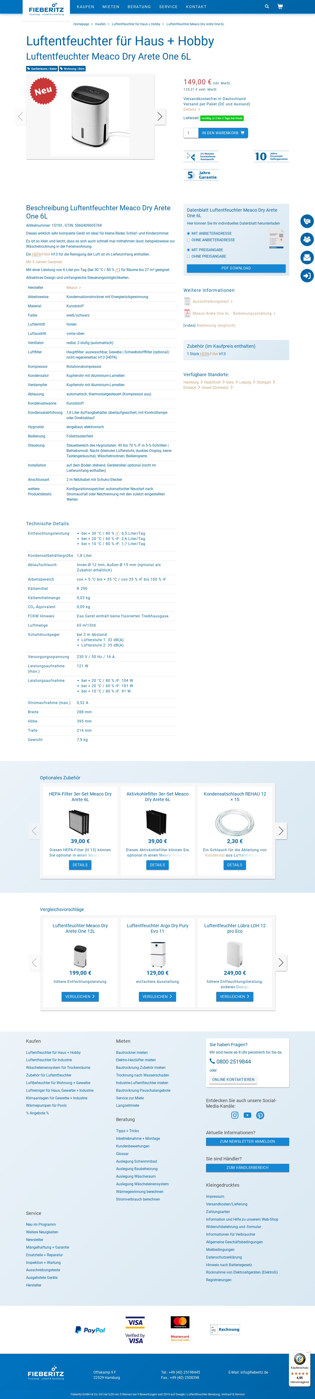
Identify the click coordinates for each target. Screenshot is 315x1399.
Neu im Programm (41, 1224)
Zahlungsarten (218, 1212)
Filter (46, 254)
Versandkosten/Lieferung (226, 1204)
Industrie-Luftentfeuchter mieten (142, 1083)
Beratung (139, 10)
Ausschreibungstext (213, 301)
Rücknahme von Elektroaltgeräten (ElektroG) (242, 1272)
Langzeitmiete (127, 1105)
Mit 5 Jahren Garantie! (44, 262)
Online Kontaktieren (233, 1079)
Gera (232, 382)
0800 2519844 (233, 1061)
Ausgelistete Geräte (41, 1277)
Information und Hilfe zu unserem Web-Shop (242, 1219)
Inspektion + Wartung (43, 1262)
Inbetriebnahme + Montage (138, 1138)
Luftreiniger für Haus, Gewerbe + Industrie (59, 1090)
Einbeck (192, 387)
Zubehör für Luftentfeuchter (48, 1075)
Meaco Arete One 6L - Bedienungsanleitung (234, 313)
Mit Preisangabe (205, 250)
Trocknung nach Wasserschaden (142, 1075)
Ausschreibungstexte (43, 1270)
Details (192, 109)
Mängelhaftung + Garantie (47, 1247)
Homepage (81, 24)
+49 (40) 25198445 (184, 1372)
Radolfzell (215, 382)
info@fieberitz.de (254, 1372)
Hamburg (193, 382)
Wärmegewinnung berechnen (139, 1191)
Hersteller (33, 1285)
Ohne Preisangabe (206, 256)
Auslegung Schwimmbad (136, 1161)
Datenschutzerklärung (224, 1257)
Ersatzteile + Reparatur (44, 1255)
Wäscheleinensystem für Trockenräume (58, 1067)
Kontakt (196, 10)
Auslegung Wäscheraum (136, 1176)
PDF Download (236, 268)
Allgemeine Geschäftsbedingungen (234, 1242)
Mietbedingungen (220, 1249)
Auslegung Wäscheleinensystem (142, 1184)
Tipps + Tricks (127, 1131)
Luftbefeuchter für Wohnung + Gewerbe (58, 1083)
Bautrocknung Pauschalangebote (143, 1090)
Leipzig (248, 382)
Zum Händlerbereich (247, 1167)
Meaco (73, 287)
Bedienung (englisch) (216, 325)
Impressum (215, 1196)
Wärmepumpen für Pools (46, 1105)
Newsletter (34, 1239)
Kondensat (215, 855)
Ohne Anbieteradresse (211, 240)
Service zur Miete (130, 1098)
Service (168, 10)
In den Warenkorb (223, 133)
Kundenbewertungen (133, 1146)
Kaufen (85, 10)
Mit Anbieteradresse (209, 233)
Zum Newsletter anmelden (247, 1141)
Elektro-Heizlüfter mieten (136, 1060)
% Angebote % (37, 1113)
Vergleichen (80, 996)
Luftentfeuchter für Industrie (49, 1060)
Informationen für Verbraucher (230, 1234)
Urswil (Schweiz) (217, 387)
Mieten (111, 10)
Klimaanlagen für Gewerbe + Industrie (56, 1098)
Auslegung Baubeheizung (137, 1169)
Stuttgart (266, 382)
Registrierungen (218, 1280)
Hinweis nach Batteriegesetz (229, 1265)
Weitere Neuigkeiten (42, 1232)
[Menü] (307, 1353)
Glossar (122, 1154)
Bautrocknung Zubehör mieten (140, 1067)
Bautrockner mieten (132, 1052)
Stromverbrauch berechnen (138, 1199)
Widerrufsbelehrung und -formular (233, 1227)
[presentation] (20, 116)
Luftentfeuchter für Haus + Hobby (136, 24)
